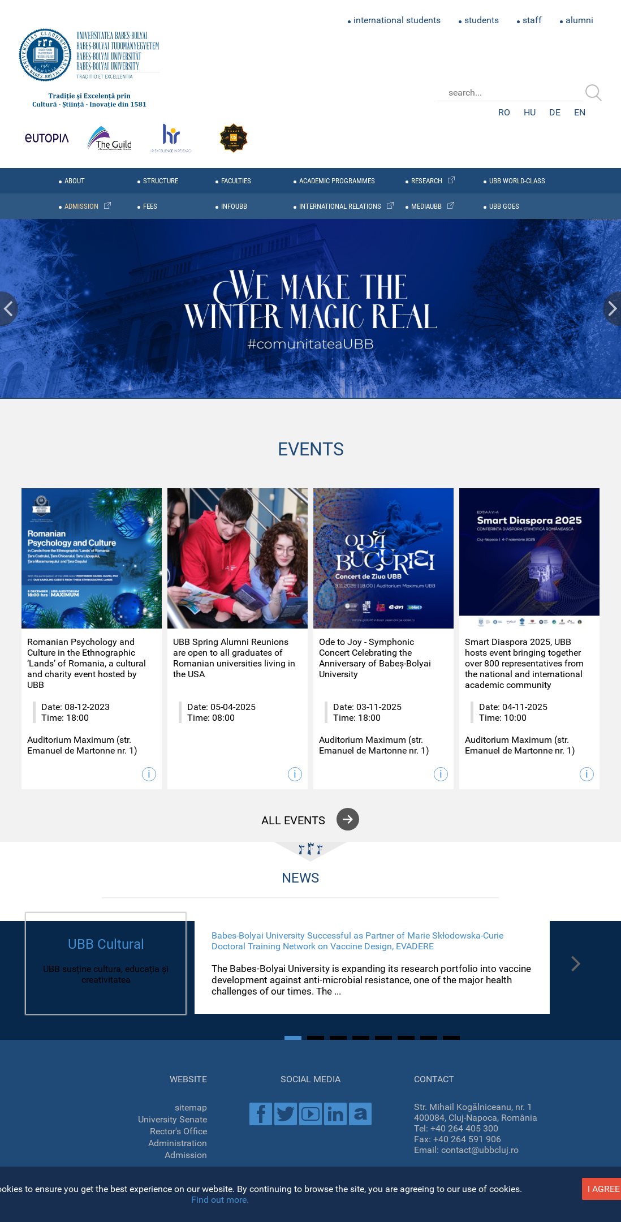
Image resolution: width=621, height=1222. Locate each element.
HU (530, 112)
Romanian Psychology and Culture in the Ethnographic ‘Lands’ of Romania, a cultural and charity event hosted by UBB (86, 663)
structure (160, 181)
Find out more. (220, 1199)
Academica (360, 1114)
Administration (177, 1143)
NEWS (300, 878)
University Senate (172, 1119)
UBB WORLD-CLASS (517, 181)
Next (612, 308)
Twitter (285, 1114)
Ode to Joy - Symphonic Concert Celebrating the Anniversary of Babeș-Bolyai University (375, 657)
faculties (236, 181)
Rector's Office (178, 1131)
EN (579, 112)
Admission (186, 1155)
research (426, 181)
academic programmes (337, 181)
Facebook (260, 1114)
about (74, 181)
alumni (579, 20)
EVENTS (311, 449)
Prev (9, 308)
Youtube (310, 1114)
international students (397, 20)
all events (293, 820)
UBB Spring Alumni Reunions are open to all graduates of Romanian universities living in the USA (234, 657)
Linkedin (335, 1114)
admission (81, 206)
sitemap (191, 1107)
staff (532, 20)
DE (554, 112)
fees (150, 206)
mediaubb (426, 206)
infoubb (234, 206)
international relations (340, 206)
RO (504, 112)
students (481, 20)
